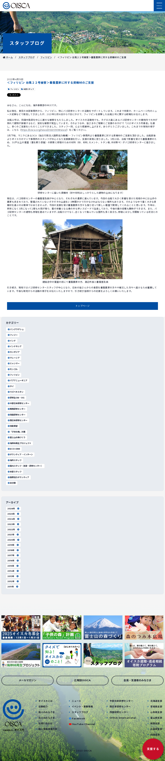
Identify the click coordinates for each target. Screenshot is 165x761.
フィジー (12, 335)
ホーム (8, 57)
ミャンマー (13, 363)
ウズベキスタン (15, 392)
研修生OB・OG (16, 397)
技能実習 (12, 426)
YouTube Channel (83, 724)
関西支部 (155, 723)
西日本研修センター (17, 420)
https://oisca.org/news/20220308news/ (44, 130)
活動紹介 (43, 706)
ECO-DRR (13, 449)
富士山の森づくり (16, 437)
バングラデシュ (15, 329)
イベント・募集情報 (82, 706)
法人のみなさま (46, 718)
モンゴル (12, 369)
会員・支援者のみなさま (137, 680)
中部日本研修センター (18, 403)
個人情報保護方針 (47, 729)
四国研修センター (16, 415)
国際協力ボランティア (18, 477)
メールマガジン (27, 680)
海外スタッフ (14, 460)
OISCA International (123, 718)
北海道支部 (156, 701)
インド (11, 341)
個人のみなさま (46, 712)
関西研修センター (16, 409)
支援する (153, 749)
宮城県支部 (156, 706)
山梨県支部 (156, 712)
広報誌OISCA (82, 680)
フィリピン (46, 57)
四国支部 (155, 734)
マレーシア (13, 358)
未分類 (11, 483)
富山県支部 (156, 718)
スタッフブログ (27, 43)
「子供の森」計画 (16, 432)
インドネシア (14, 346)
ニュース (76, 701)
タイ (10, 386)
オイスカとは (45, 701)
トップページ (82, 306)
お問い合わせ (45, 723)
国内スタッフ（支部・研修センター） (25, 466)
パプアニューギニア (17, 380)
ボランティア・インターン (20, 454)
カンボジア (13, 352)
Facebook (78, 718)
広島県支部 (156, 729)
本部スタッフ (14, 471)
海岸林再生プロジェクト (19, 443)
